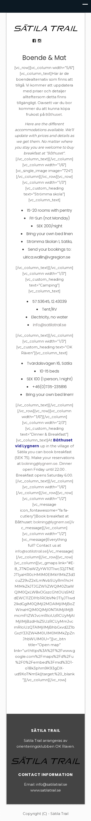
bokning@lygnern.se (40, 463)
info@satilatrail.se (49, 325)
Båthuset (54, 114)
